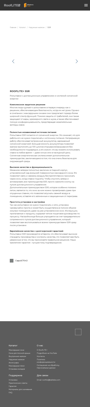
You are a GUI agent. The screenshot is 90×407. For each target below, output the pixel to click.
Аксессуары (14, 363)
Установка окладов (17, 369)
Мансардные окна (16, 350)
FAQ (10, 393)
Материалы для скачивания (20, 389)
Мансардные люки (16, 366)
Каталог (22, 27)
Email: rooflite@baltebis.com (48, 380)
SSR (49, 27)
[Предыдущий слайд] (13, 61)
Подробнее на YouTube (47, 353)
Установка (13, 380)
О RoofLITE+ (42, 350)
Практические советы (18, 383)
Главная (13, 27)
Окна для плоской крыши (19, 353)
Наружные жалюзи (37, 27)
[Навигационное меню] (86, 5)
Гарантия (12, 386)
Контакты (41, 356)
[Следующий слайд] (77, 61)
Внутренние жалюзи (17, 356)
